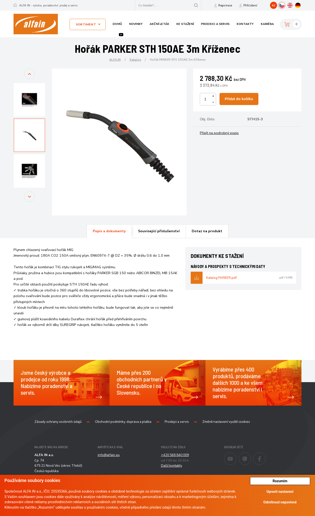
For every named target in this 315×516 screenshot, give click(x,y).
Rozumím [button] (280, 481)
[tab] (109, 231)
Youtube (121, 34)
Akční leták (159, 24)
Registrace (225, 5)
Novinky (135, 24)
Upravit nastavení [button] (280, 492)
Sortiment (86, 24)
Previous (29, 78)
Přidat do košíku (239, 99)
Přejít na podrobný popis (219, 132)
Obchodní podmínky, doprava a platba (123, 422)
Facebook (265, 455)
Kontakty (245, 24)
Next (29, 201)
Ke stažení (185, 24)
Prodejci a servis (215, 24)
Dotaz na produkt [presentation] (207, 231)
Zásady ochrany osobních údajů (58, 422)
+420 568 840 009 (175, 455)
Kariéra (267, 24)
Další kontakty (171, 465)
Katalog (135, 59)
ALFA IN (115, 59)
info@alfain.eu (109, 455)
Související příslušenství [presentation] (159, 231)
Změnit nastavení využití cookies (226, 422)
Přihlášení (250, 5)
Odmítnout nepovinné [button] (280, 502)
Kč (273, 5)
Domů (117, 24)
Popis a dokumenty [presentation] (109, 231)
